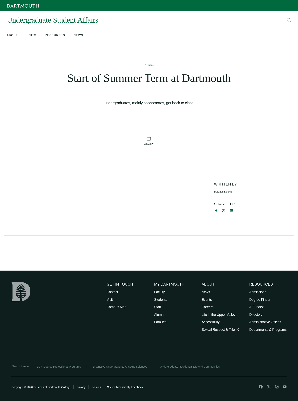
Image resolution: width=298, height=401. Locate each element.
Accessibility (211, 322)
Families (160, 322)
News (206, 292)
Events (207, 300)
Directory (255, 315)
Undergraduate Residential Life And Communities (190, 366)
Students (160, 300)
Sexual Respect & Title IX (220, 330)
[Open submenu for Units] (31, 35)
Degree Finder (259, 300)
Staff (157, 307)
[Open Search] (289, 20)
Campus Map (116, 307)
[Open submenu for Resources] (55, 35)
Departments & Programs (268, 330)
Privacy (81, 387)
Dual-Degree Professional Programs (59, 366)
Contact (112, 292)
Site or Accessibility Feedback (125, 387)
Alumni (159, 315)
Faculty (159, 292)
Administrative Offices (265, 322)
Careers (207, 307)
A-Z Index (256, 307)
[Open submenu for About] (12, 35)
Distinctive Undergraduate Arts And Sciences (120, 366)
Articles (148, 64)
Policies (96, 387)
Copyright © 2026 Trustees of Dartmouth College (41, 387)
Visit (110, 300)
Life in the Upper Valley (218, 315)
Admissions (257, 292)
